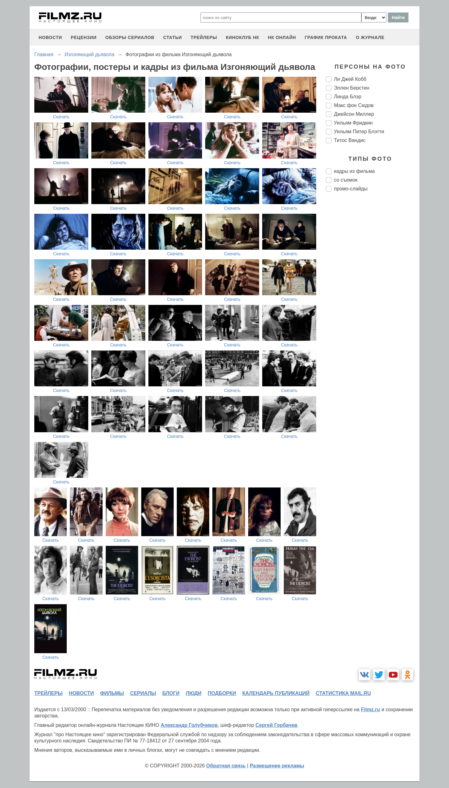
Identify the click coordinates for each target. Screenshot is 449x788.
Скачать (61, 116)
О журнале (370, 37)
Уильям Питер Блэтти (359, 131)
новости (50, 37)
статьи (172, 37)
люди (193, 693)
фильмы (112, 693)
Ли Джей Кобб (350, 79)
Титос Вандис (349, 140)
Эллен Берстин (351, 88)
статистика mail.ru (343, 693)
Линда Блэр (347, 96)
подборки (222, 693)
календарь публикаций (276, 693)
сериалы (143, 693)
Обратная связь (226, 765)
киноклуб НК (242, 37)
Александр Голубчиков (189, 725)
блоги (170, 693)
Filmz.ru (370, 709)
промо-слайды (351, 188)
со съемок (345, 180)
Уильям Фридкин (353, 122)
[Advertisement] (372, 300)
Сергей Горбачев (276, 725)
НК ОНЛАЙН (282, 37)
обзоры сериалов (130, 37)
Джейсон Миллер (354, 114)
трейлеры (204, 37)
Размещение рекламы (277, 765)
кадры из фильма (354, 171)
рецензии (84, 37)
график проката (326, 37)
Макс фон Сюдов (354, 105)
